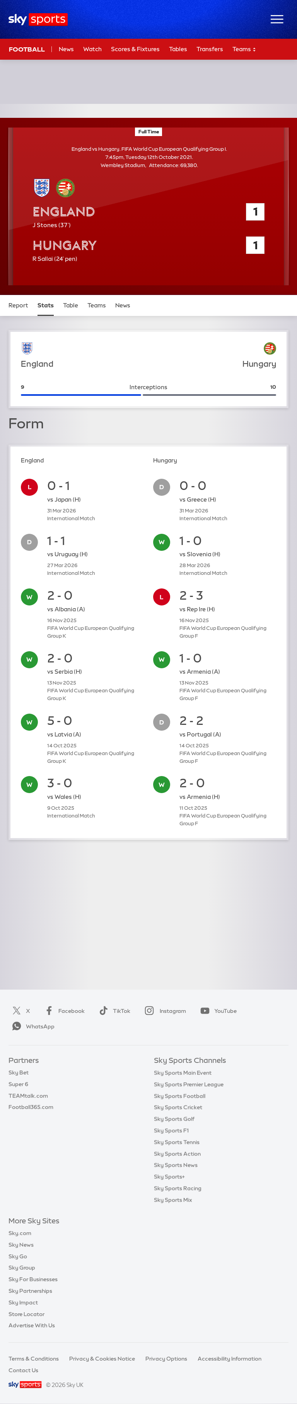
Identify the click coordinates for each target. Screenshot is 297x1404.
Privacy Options (166, 1358)
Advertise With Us (32, 1325)
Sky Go (18, 1256)
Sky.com (20, 1233)
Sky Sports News (176, 1165)
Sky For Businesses (33, 1279)
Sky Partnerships (30, 1291)
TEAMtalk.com (28, 1096)
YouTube (217, 1011)
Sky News (21, 1244)
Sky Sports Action (177, 1153)
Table (70, 305)
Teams (244, 49)
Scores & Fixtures (135, 49)
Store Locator (26, 1314)
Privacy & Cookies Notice (102, 1358)
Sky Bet (19, 1072)
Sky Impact (23, 1302)
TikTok (113, 1011)
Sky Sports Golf (174, 1118)
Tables (178, 49)
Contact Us (23, 1370)
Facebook (63, 1011)
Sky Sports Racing (177, 1188)
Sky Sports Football (179, 1096)
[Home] (38, 19)
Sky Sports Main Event (183, 1072)
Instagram (164, 1011)
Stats (46, 305)
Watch (92, 49)
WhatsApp (32, 1026)
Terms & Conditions (34, 1358)
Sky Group (22, 1267)
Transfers (209, 49)
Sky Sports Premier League (189, 1084)
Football (27, 49)
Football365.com (31, 1107)
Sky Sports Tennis (177, 1142)
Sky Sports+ (169, 1176)
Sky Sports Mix (173, 1199)
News (66, 49)
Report (18, 305)
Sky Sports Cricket (178, 1107)
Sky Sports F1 (171, 1130)
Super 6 (18, 1084)
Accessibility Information (229, 1358)
